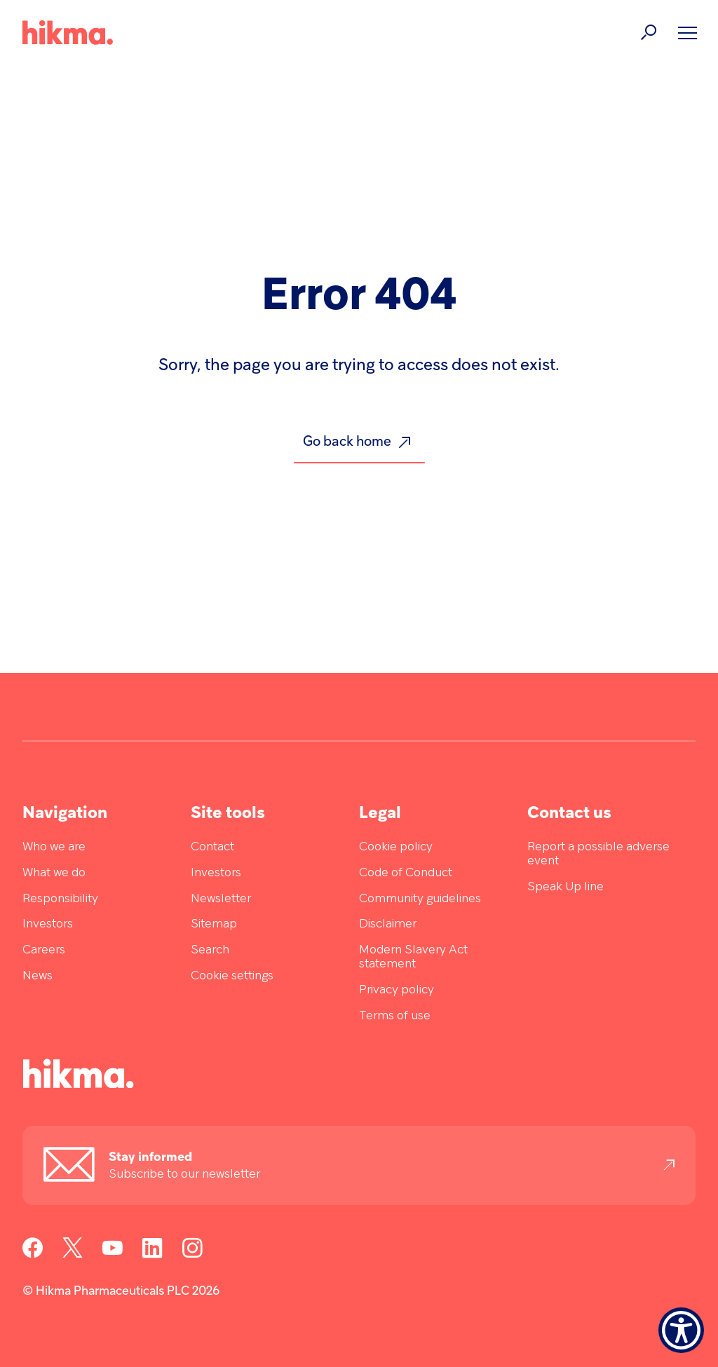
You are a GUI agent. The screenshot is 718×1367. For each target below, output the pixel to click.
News (37, 976)
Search (210, 950)
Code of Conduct (405, 873)
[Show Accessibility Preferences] (681, 1330)
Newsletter (221, 899)
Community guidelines (420, 899)
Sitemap (214, 924)
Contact (212, 847)
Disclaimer (387, 924)
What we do (54, 873)
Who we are (54, 847)
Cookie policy (396, 847)
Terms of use (395, 1016)
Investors (47, 924)
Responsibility (60, 899)
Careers (43, 950)
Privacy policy (396, 990)
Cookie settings (232, 976)
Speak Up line (565, 887)
